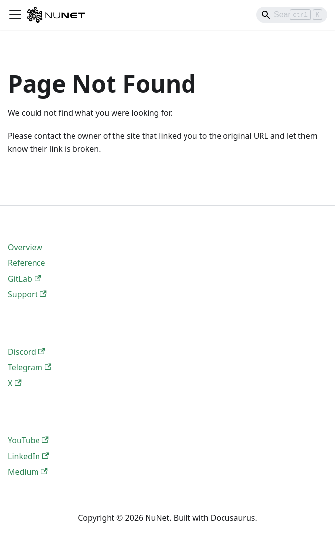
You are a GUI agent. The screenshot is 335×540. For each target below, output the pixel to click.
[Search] (291, 15)
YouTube (28, 440)
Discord (26, 351)
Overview (25, 247)
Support (27, 294)
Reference (26, 262)
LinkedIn (28, 456)
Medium (28, 472)
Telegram (29, 367)
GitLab (24, 278)
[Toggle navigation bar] (15, 14)
